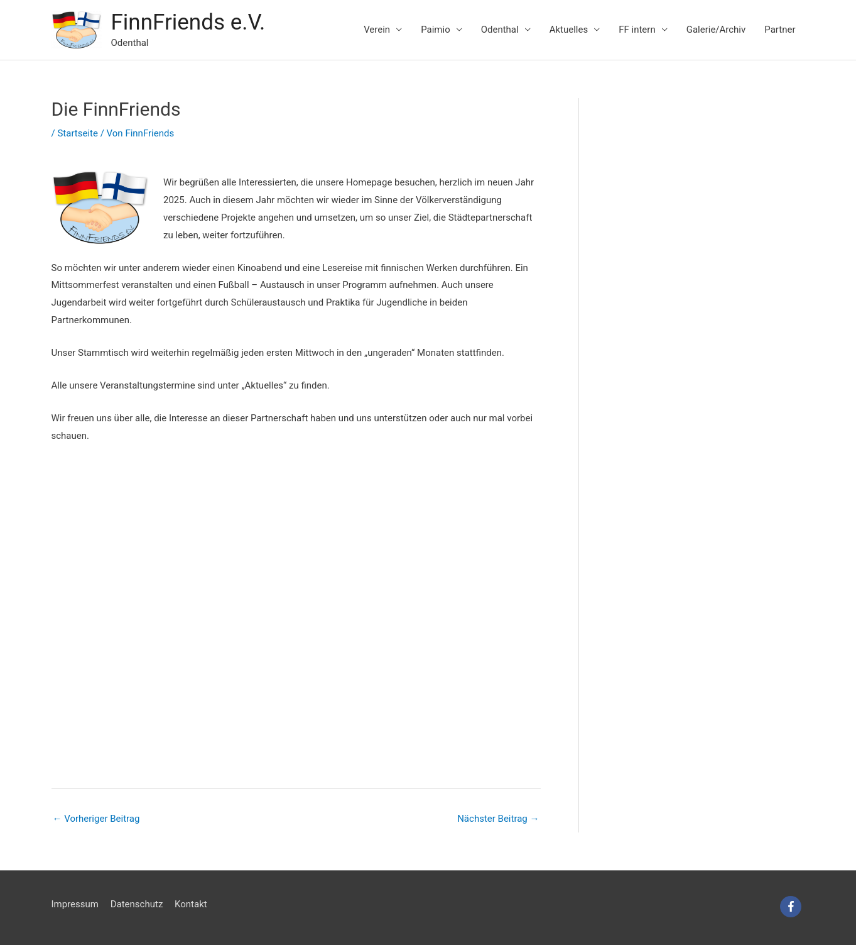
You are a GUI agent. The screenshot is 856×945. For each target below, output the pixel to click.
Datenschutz (137, 904)
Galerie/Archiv (716, 29)
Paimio (435, 29)
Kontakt (191, 904)
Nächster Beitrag (498, 818)
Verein (377, 29)
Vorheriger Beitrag (96, 818)
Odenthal (500, 29)
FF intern (637, 29)
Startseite (77, 133)
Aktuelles (569, 29)
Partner (779, 29)
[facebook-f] (792, 906)
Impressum (75, 904)
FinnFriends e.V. (188, 22)
